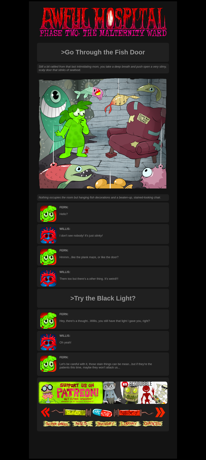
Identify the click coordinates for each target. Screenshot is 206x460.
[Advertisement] (103, 441)
